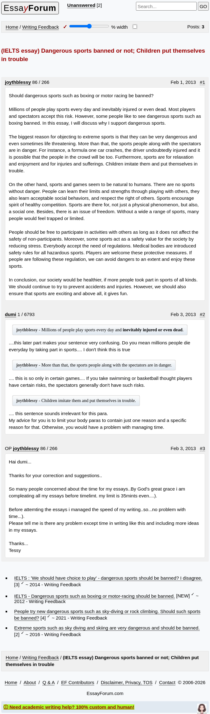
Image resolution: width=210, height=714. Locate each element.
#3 (202, 448)
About (30, 682)
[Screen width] (89, 26)
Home (12, 27)
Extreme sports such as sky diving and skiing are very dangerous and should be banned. (107, 627)
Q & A (48, 682)
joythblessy (18, 82)
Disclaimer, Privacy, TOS (126, 682)
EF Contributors (77, 682)
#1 (202, 82)
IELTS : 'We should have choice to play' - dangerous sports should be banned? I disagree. (108, 578)
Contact (167, 682)
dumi (10, 314)
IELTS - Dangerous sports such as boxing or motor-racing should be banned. (94, 596)
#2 (202, 314)
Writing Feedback (40, 27)
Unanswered (81, 5)
